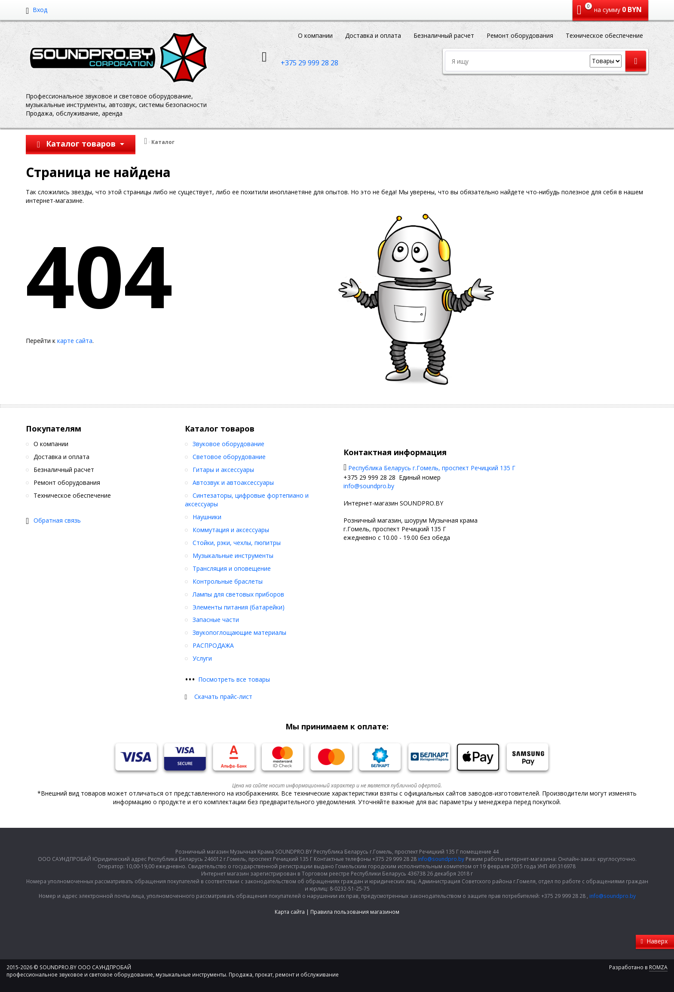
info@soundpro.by (368, 486)
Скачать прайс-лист (223, 696)
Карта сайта (290, 911)
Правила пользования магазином (354, 911)
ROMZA (658, 967)
